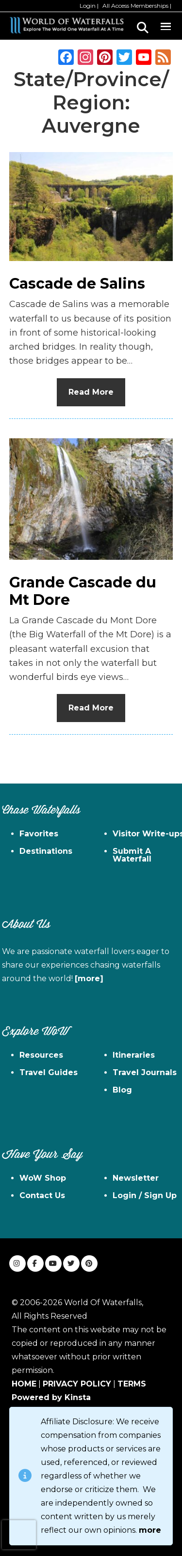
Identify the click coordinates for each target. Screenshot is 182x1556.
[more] (89, 978)
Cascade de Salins (77, 284)
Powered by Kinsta (51, 1397)
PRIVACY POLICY (77, 1383)
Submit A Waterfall (132, 855)
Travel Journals (145, 1072)
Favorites (38, 833)
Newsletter (136, 1178)
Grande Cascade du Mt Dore (82, 591)
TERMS (131, 1383)
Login (88, 5)
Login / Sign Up (145, 1195)
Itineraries (134, 1055)
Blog (122, 1089)
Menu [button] (165, 24)
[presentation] (19, 1534)
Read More (91, 392)
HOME (24, 1383)
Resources (41, 1055)
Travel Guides (48, 1072)
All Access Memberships (135, 5)
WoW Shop (42, 1178)
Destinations (45, 851)
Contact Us (42, 1195)
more (150, 1530)
